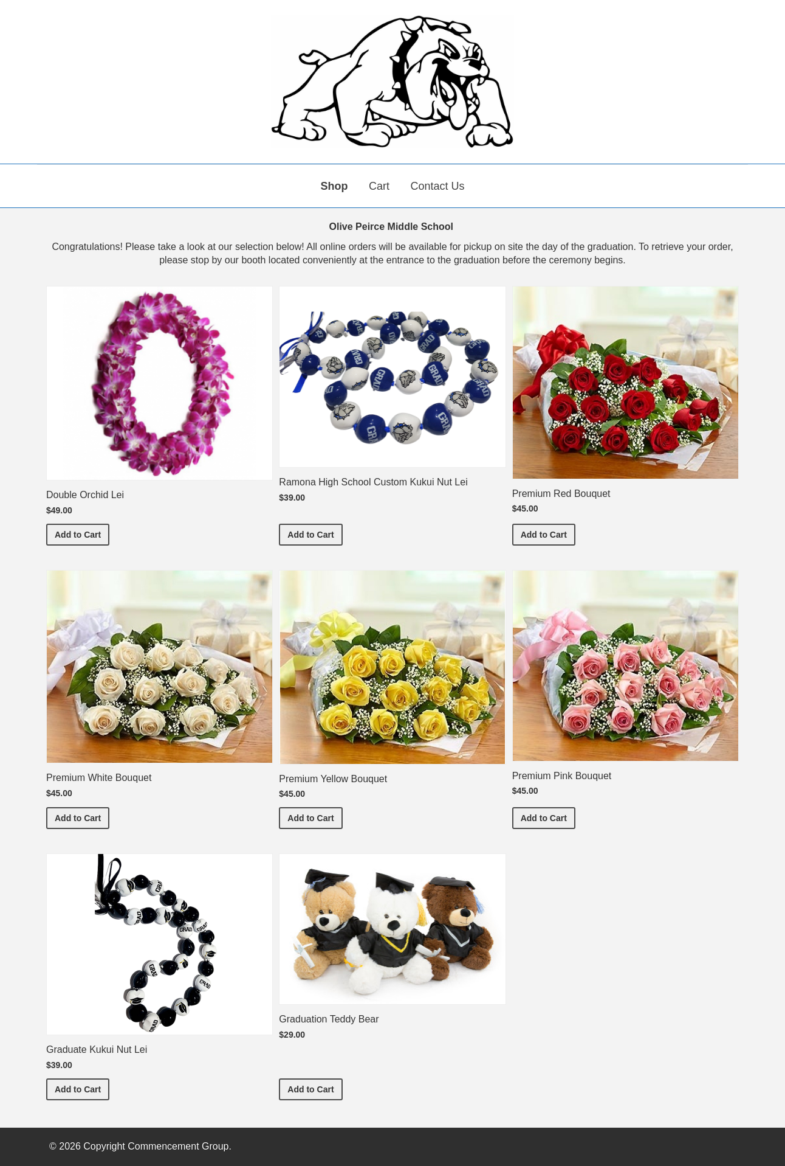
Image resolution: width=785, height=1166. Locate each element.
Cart (379, 186)
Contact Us (437, 186)
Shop (334, 186)
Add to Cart (82, 534)
